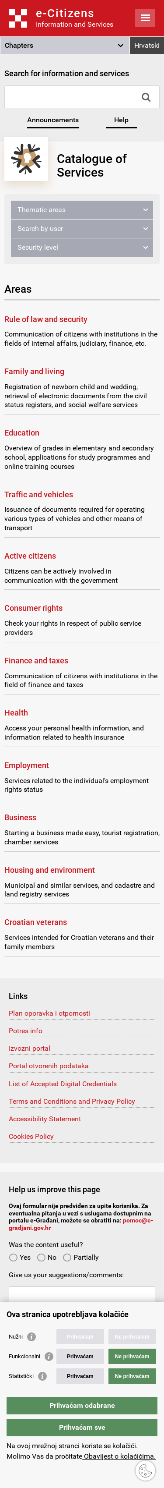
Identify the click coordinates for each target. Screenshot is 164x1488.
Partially (81, 1257)
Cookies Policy (31, 1136)
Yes (20, 1257)
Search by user (40, 228)
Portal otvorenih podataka (49, 1066)
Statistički (21, 1376)
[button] (65, 45)
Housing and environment (49, 870)
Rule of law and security (45, 319)
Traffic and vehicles (38, 494)
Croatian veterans (35, 922)
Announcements (53, 120)
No (46, 1257)
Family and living (34, 371)
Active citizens (30, 555)
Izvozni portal (29, 1048)
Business (20, 817)
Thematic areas (41, 209)
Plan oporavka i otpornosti (49, 1013)
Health (16, 712)
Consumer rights (33, 608)
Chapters (19, 45)
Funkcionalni (24, 1356)
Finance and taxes (36, 660)
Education (21, 432)
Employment (26, 765)
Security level (37, 247)
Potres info (25, 1031)
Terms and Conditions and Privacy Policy (72, 1101)
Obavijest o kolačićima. (119, 1456)
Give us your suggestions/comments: (66, 1275)
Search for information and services (66, 73)
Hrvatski (147, 45)
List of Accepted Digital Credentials (63, 1084)
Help (121, 120)
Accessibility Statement (45, 1119)
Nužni (16, 1336)
